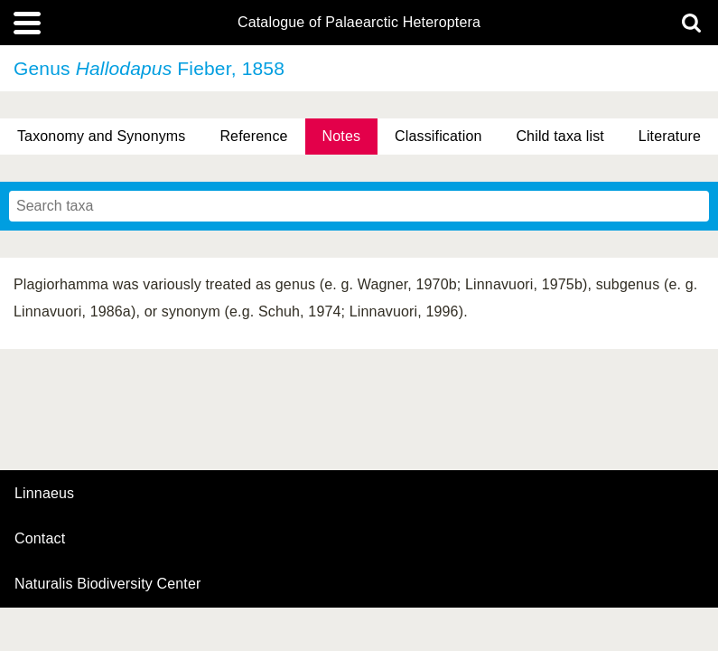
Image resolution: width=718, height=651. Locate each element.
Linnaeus (44, 493)
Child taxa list (560, 136)
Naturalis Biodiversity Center (107, 584)
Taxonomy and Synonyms (101, 136)
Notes (341, 136)
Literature (670, 136)
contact (39, 538)
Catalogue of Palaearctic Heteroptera (359, 22)
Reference (253, 136)
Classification (438, 136)
